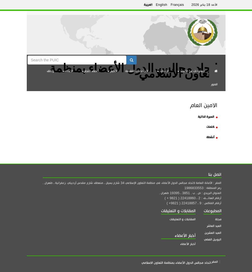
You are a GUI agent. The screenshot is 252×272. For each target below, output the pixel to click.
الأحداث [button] (163, 71)
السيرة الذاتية (208, 117)
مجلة (218, 219)
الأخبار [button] (112, 71)
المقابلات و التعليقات (183, 219)
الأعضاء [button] (67, 71)
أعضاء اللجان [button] (90, 71)
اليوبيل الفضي (213, 239)
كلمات (212, 127)
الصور (214, 84)
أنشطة (212, 137)
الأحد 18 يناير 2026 (204, 5)
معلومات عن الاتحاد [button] (191, 71)
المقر (214, 262)
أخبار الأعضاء (188, 244)
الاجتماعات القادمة (136, 71)
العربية (148, 5)
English (161, 5)
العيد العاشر (214, 226)
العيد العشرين (213, 233)
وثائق (50, 71)
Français (177, 5)
